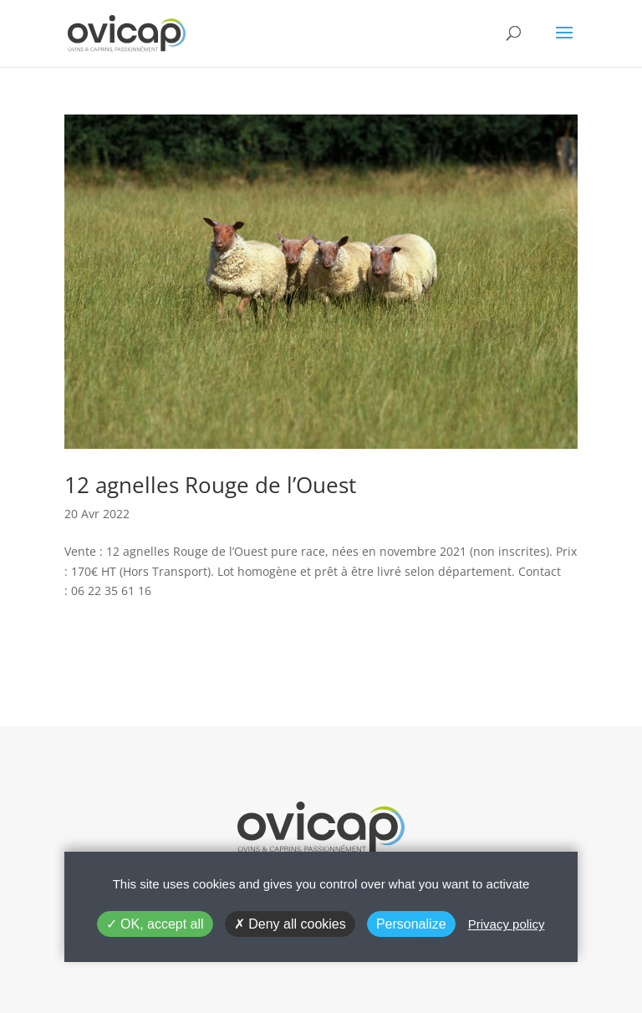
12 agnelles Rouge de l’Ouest (210, 485)
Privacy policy (506, 924)
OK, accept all (155, 924)
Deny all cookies (290, 924)
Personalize (411, 924)
